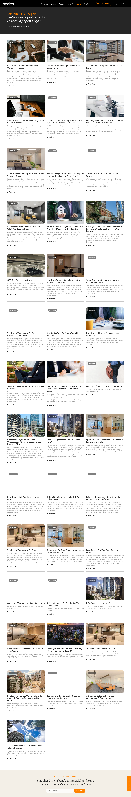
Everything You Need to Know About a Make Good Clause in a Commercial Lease (64, 388)
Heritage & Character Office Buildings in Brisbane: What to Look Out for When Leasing (104, 228)
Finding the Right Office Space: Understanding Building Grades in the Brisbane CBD (24, 441)
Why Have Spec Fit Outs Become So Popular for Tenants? (63, 281)
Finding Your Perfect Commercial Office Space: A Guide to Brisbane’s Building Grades (25, 698)
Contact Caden (129, 783)
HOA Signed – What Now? (98, 603)
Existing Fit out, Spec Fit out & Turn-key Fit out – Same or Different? (103, 498)
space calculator (104, 3)
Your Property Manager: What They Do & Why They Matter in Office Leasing (65, 227)
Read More (12, 85)
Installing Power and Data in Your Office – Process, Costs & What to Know (104, 121)
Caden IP (69, 4)
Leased (53, 4)
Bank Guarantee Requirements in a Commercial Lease (22, 66)
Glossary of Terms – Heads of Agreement (105, 386)
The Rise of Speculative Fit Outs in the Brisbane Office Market (24, 334)
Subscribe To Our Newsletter (18, 26)
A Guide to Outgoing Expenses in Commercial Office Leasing (101, 697)
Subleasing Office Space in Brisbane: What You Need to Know (23, 227)
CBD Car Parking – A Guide (19, 280)
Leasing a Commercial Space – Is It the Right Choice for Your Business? (64, 121)
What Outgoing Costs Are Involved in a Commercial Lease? (103, 281)
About (61, 4)
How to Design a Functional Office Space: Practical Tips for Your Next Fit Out (65, 174)
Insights (78, 4)
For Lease (44, 4)
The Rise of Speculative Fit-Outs (21, 550)
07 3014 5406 (122, 3)
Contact (87, 4)
